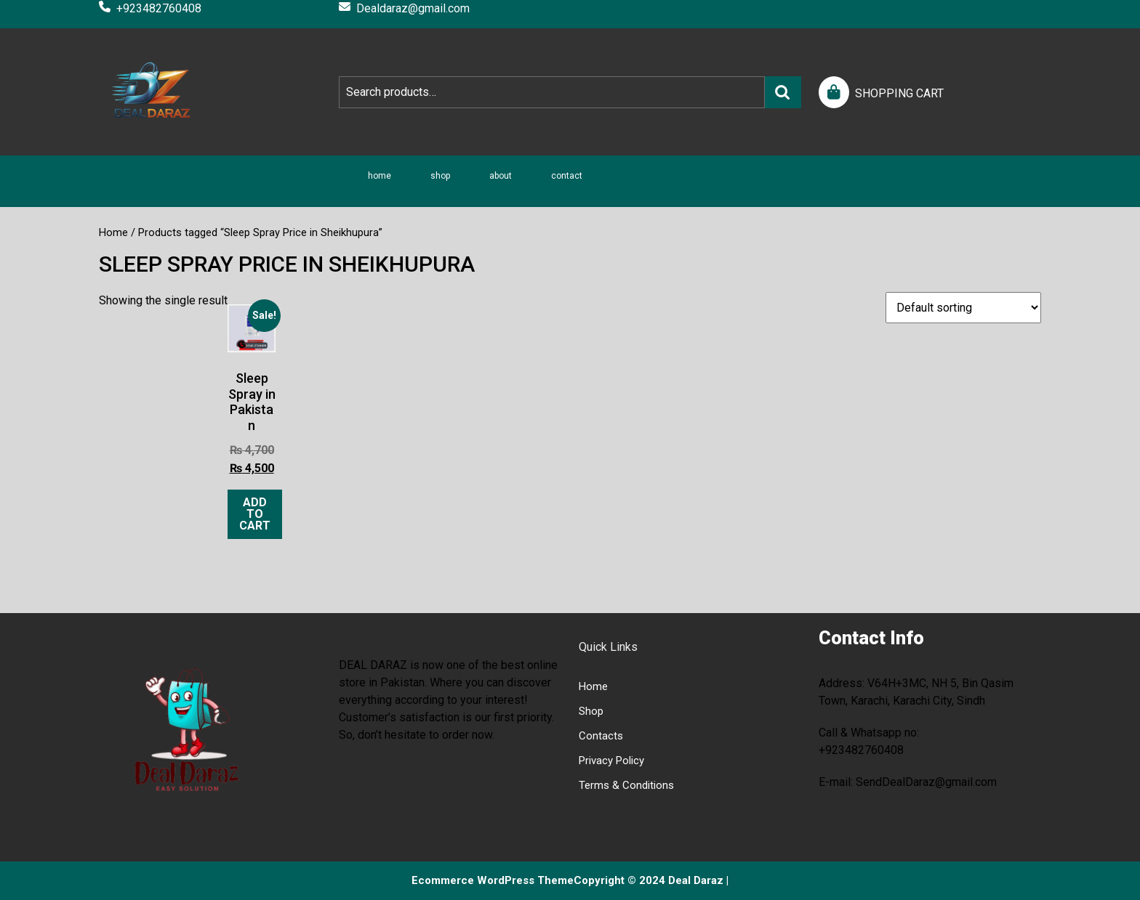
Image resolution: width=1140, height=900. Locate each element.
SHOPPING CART (899, 93)
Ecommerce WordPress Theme (493, 880)
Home (379, 176)
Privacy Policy (611, 760)
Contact (566, 176)
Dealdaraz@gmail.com (404, 8)
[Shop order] (963, 307)
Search (783, 92)
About (500, 176)
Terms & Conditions (626, 785)
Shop (440, 176)
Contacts (601, 735)
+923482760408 (150, 8)
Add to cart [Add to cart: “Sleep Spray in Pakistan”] (254, 513)
